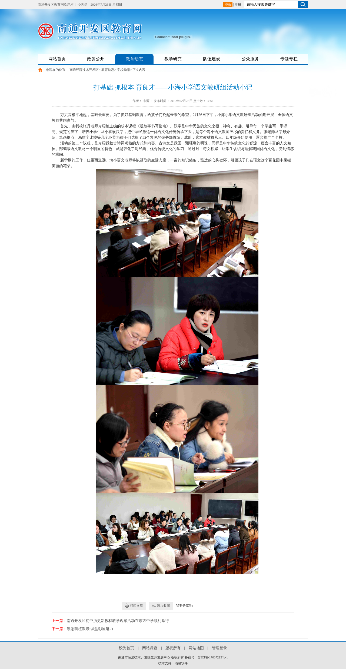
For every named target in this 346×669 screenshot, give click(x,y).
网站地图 (196, 648)
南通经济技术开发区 (84, 70)
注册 (238, 4)
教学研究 (173, 59)
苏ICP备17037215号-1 (213, 657)
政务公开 (95, 59)
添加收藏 (163, 606)
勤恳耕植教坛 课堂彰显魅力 (90, 629)
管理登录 (219, 648)
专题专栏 (289, 59)
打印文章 (136, 606)
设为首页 (126, 648)
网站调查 (149, 648)
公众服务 (250, 59)
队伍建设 (211, 59)
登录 (228, 4)
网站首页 (57, 59)
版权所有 (173, 648)
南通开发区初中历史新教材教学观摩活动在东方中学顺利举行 (118, 621)
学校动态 (123, 70)
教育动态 (134, 59)
